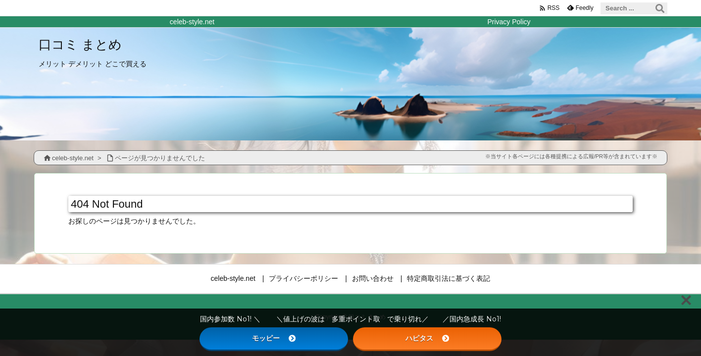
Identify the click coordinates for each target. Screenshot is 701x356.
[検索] (659, 8)
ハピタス (427, 338)
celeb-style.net (73, 158)
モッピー (274, 338)
